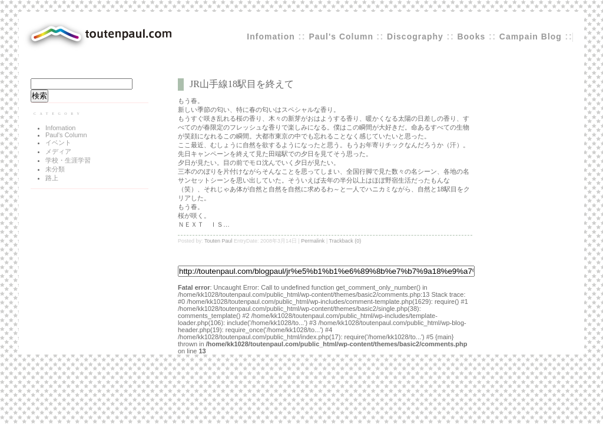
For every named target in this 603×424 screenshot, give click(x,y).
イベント (58, 142)
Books (471, 36)
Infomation (271, 36)
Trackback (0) (345, 241)
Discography (415, 36)
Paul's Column (342, 36)
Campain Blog (530, 36)
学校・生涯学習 (68, 160)
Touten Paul (218, 241)
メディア (58, 151)
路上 (51, 177)
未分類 (55, 169)
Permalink (312, 241)
